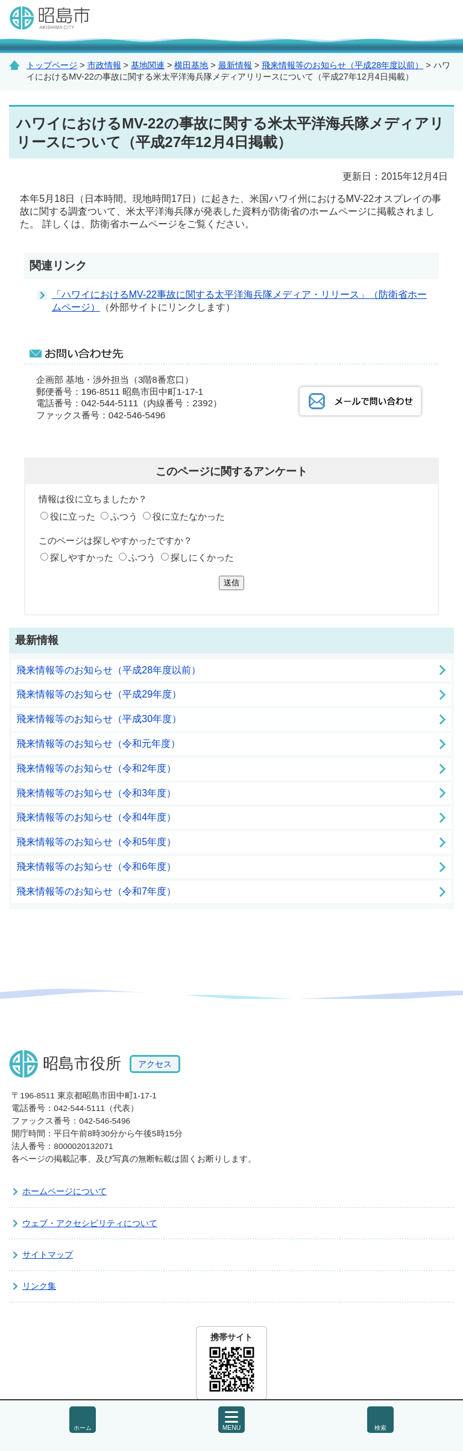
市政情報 (104, 65)
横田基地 (191, 65)
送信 (231, 582)
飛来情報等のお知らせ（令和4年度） (96, 817)
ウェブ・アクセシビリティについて (89, 1223)
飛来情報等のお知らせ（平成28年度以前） (342, 65)
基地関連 (148, 65)
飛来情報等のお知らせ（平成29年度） (98, 694)
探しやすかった (81, 557)
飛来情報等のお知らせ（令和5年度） (96, 842)
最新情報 (235, 65)
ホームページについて (64, 1191)
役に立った (72, 516)
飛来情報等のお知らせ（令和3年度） (96, 793)
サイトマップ (47, 1254)
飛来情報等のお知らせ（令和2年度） (96, 768)
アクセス (155, 1064)
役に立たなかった (189, 516)
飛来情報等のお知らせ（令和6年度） (96, 866)
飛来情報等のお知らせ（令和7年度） (96, 891)
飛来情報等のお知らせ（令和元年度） (98, 743)
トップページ (52, 65)
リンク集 (39, 1286)
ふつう (123, 516)
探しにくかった (202, 557)
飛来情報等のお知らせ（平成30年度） (98, 719)
